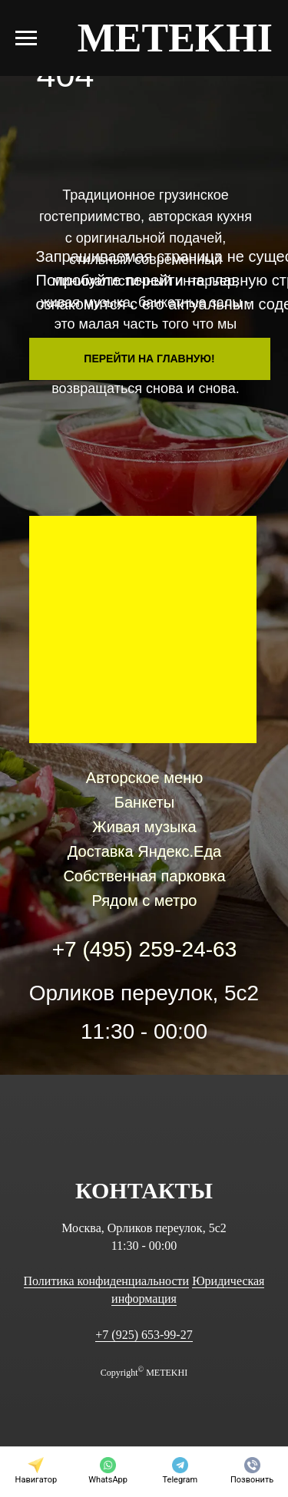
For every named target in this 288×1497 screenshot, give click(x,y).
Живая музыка (144, 826)
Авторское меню (144, 777)
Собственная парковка (144, 875)
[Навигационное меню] (26, 38)
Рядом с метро (144, 900)
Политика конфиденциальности (107, 1280)
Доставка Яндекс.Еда (144, 851)
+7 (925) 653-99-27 (143, 1334)
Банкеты (144, 802)
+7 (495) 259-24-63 (144, 949)
